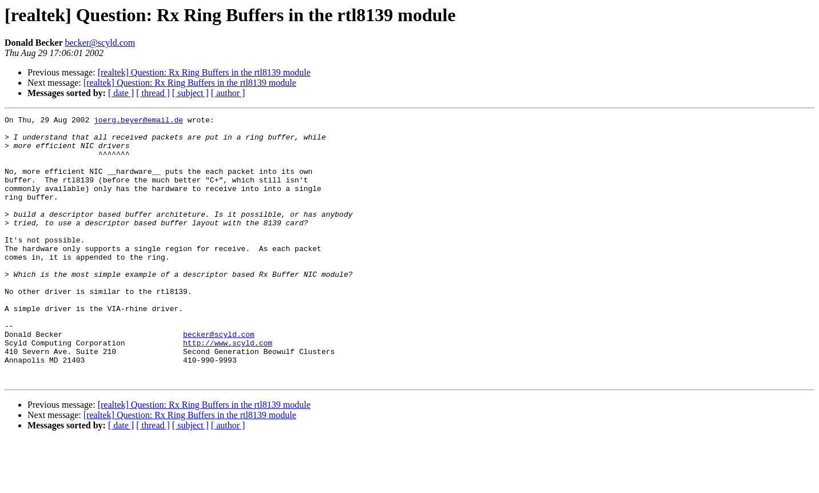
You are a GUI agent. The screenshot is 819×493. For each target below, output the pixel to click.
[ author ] (228, 93)
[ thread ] (153, 93)
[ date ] (121, 93)
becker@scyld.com (100, 42)
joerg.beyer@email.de (138, 121)
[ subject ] (190, 93)
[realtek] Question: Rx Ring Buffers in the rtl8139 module (204, 72)
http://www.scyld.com (227, 389)
